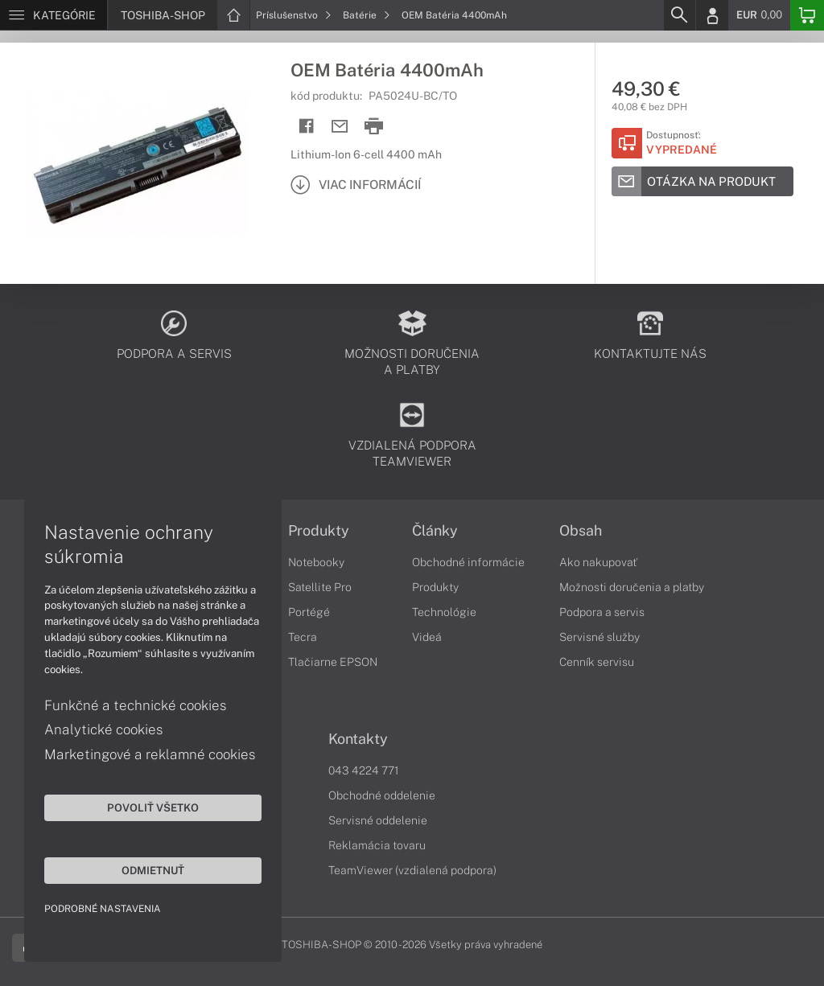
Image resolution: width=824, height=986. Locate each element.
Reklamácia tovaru (377, 845)
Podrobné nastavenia (102, 908)
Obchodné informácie (468, 562)
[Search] (679, 15)
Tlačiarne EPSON (332, 661)
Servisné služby (599, 637)
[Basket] (807, 15)
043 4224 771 (363, 770)
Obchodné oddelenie (381, 795)
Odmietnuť (153, 870)
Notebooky (316, 562)
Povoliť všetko (153, 807)
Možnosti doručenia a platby (631, 587)
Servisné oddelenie (377, 820)
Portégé (309, 612)
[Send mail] (340, 126)
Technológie (444, 612)
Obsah (580, 531)
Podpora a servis (602, 612)
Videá (427, 637)
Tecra (302, 637)
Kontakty (358, 739)
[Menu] (53, 15)
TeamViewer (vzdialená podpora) (412, 870)
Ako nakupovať (598, 562)
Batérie (366, 15)
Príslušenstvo (294, 15)
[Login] (712, 15)
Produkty (318, 531)
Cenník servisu (596, 661)
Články (435, 531)
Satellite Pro (320, 587)
